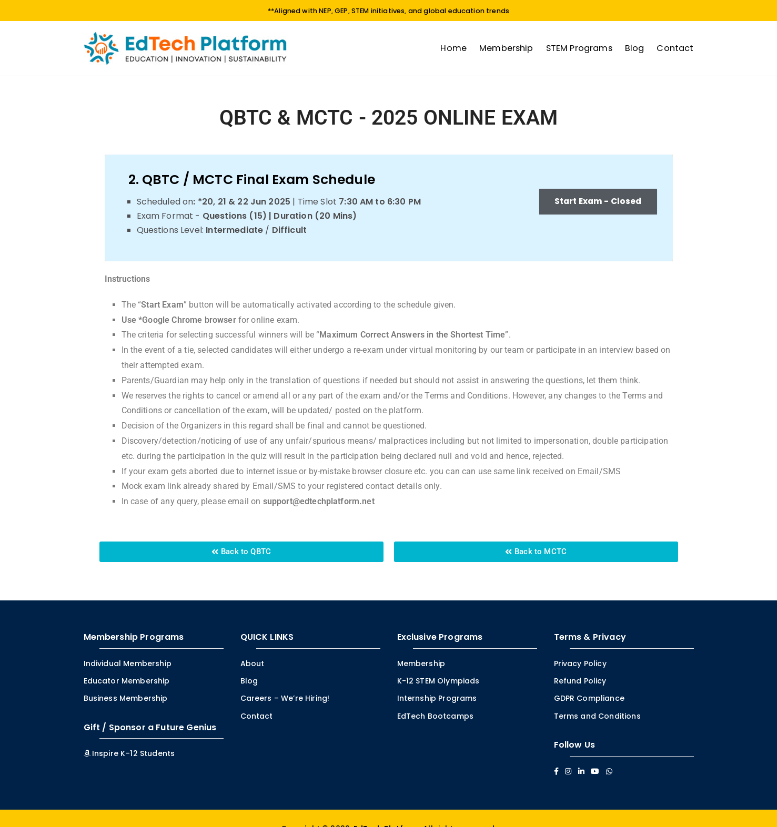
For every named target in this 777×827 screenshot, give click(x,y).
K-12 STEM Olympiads (438, 681)
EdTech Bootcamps (435, 715)
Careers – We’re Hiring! (285, 698)
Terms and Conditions (597, 715)
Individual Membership (127, 663)
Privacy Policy (580, 663)
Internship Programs (437, 698)
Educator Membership (127, 681)
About (252, 663)
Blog (634, 48)
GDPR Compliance (589, 698)
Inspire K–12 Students (129, 753)
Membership (506, 48)
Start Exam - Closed (595, 202)
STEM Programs (579, 48)
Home (453, 48)
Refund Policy (580, 681)
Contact (675, 48)
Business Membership (126, 698)
